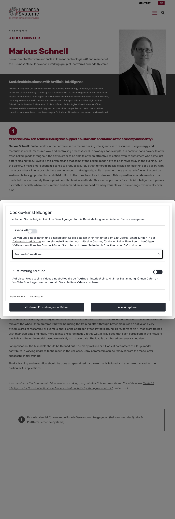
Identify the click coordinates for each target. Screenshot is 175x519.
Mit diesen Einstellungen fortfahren (46, 307)
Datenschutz (17, 296)
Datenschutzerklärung (26, 241)
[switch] (158, 272)
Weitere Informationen (29, 254)
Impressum (36, 296)
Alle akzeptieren (128, 307)
